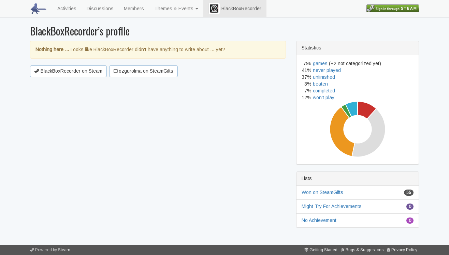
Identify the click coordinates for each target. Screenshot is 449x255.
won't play (323, 97)
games (320, 63)
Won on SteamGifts (322, 192)
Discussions (100, 8)
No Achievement (319, 220)
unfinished (324, 77)
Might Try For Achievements (332, 206)
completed (324, 90)
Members (134, 8)
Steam (64, 249)
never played (327, 70)
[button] (214, 8)
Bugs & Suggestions (364, 249)
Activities (66, 8)
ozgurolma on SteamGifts (143, 71)
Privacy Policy (404, 249)
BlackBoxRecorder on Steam (68, 71)
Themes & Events (176, 8)
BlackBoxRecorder (234, 8)
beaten (320, 84)
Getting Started (323, 249)
